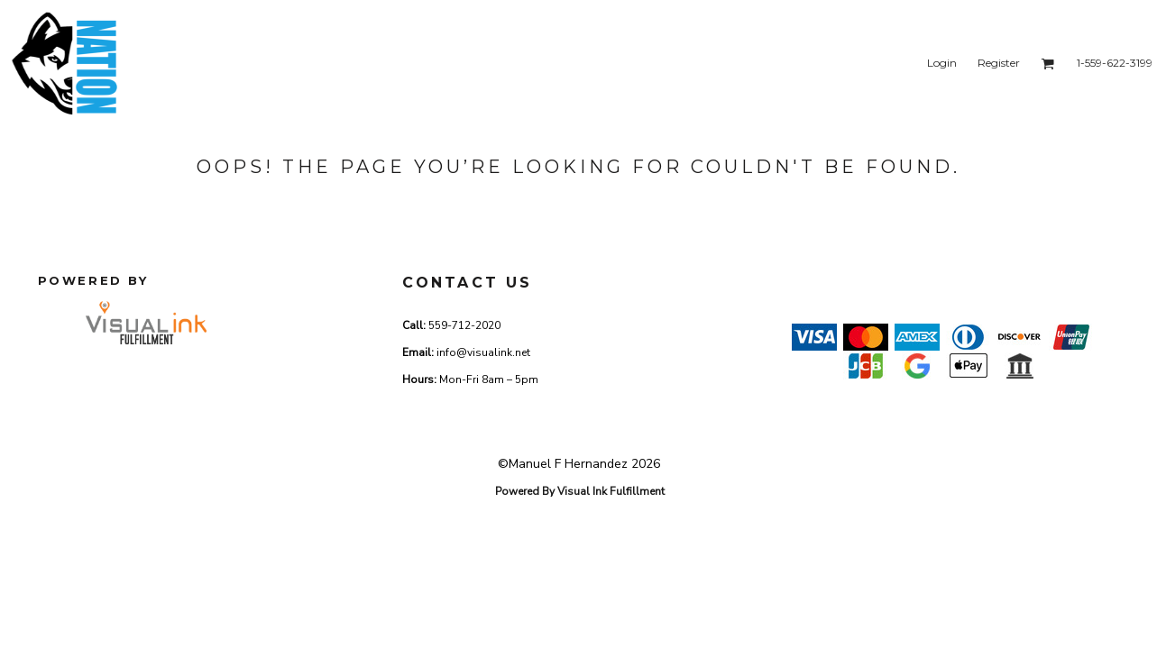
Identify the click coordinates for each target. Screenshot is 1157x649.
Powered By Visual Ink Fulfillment (580, 491)
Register (999, 62)
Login (942, 62)
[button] (1047, 63)
